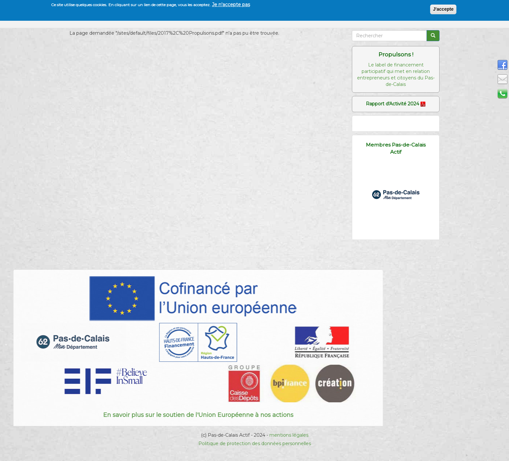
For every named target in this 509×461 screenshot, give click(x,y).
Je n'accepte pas (231, 4)
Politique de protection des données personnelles (254, 443)
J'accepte (443, 9)
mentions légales (288, 435)
